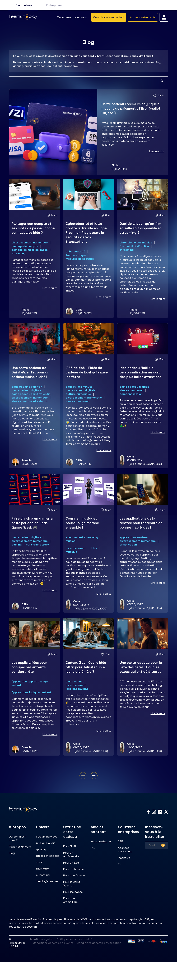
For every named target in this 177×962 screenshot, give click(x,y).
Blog (12, 853)
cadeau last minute (79, 386)
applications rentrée (134, 537)
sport (40, 862)
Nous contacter (101, 841)
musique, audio (45, 843)
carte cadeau (75, 681)
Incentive (124, 858)
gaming (17, 544)
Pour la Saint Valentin (71, 883)
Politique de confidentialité (72, 939)
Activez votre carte (143, 17)
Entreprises (54, 5)
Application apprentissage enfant (30, 683)
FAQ (93, 848)
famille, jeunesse (47, 881)
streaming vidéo (47, 836)
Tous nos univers (20, 846)
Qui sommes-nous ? (17, 838)
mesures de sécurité (80, 259)
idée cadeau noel (77, 401)
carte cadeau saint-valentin (31, 394)
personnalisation (131, 394)
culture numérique (78, 394)
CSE (120, 841)
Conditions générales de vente (51, 943)
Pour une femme (74, 875)
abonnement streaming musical (82, 539)
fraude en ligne (76, 255)
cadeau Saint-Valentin (27, 386)
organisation (128, 544)
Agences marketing (125, 849)
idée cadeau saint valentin (30, 401)
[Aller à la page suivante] (94, 776)
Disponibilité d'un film (134, 246)
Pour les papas (73, 892)
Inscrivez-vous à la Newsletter (154, 831)
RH (119, 864)
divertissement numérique (30, 242)
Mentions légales (41, 939)
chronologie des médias (136, 242)
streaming (19, 253)
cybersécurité (75, 251)
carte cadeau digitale (26, 390)
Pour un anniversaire (71, 854)
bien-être (42, 868)
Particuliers (24, 5)
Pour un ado (71, 862)
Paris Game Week (37, 544)
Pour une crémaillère (70, 900)
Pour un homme (73, 869)
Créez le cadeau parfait (108, 17)
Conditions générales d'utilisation (97, 943)
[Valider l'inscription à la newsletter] (163, 845)
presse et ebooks (47, 856)
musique (71, 552)
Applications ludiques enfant (31, 692)
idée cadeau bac (77, 689)
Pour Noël (69, 846)
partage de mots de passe (30, 250)
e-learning (43, 875)
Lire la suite (156, 151)
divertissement (76, 548)
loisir (94, 548)
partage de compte (25, 246)
